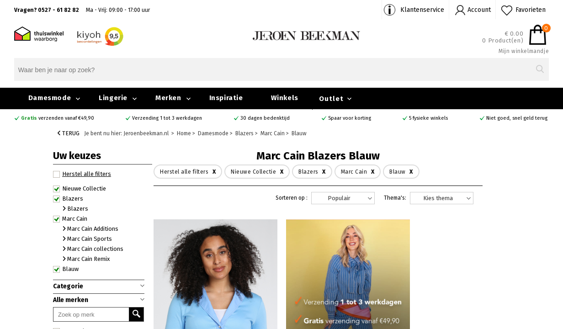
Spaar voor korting (349, 118)
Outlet (331, 99)
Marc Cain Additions (90, 228)
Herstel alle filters (82, 174)
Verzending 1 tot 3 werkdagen (167, 118)
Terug (69, 133)
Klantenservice (422, 10)
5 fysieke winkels (428, 118)
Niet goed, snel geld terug (516, 118)
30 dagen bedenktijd (265, 118)
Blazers (68, 198)
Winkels (284, 98)
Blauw (66, 269)
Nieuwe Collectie (79, 188)
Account (479, 10)
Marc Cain (70, 219)
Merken (168, 98)
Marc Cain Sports (87, 238)
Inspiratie (226, 98)
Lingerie (113, 98)
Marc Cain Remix (86, 258)
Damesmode (49, 98)
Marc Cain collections (93, 248)
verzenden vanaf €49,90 (57, 118)
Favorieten (530, 10)
